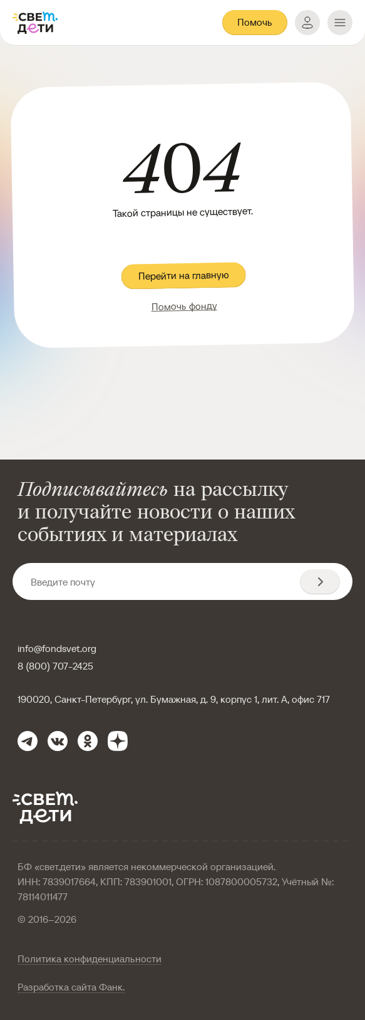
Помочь (254, 22)
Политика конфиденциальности (90, 958)
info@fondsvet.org (57, 648)
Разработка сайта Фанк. (71, 987)
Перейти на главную (183, 275)
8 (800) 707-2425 (55, 666)
